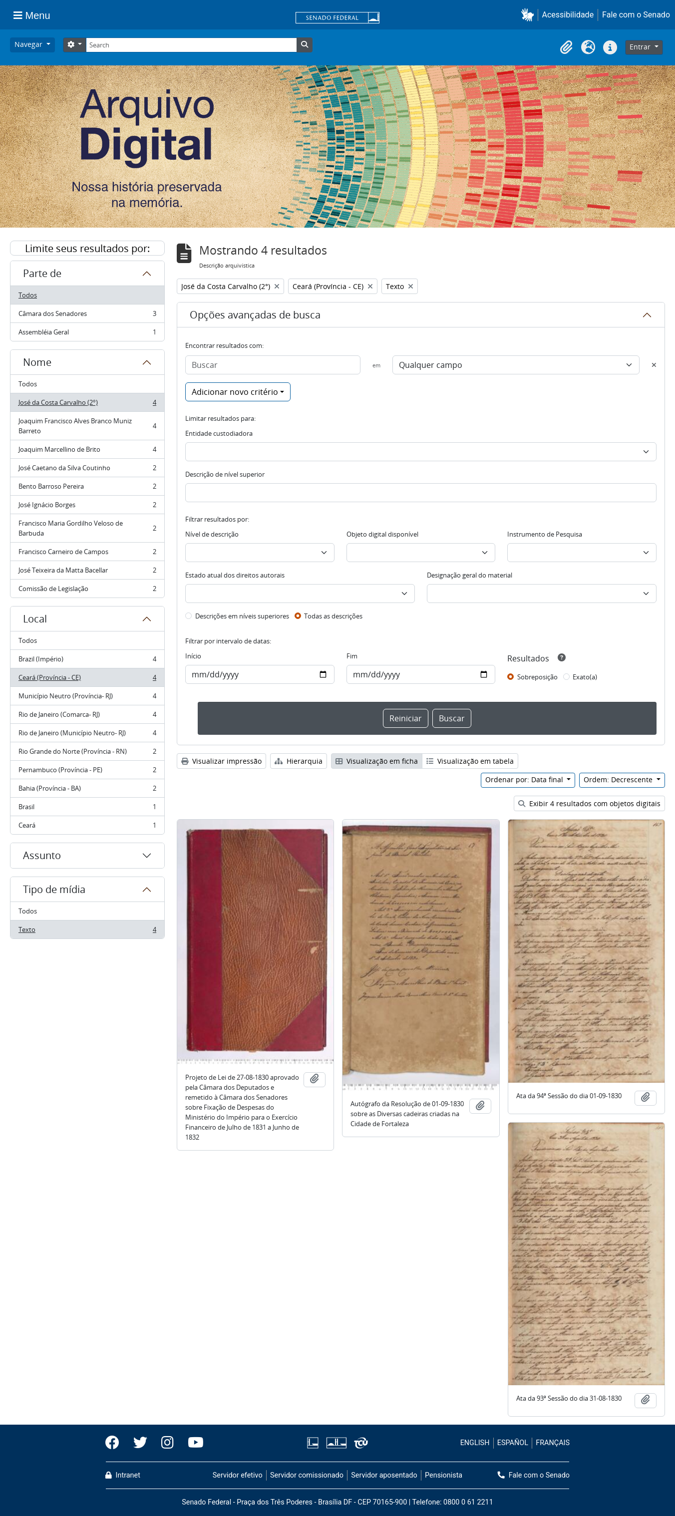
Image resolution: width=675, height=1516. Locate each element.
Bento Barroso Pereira (87, 488)
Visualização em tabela (470, 761)
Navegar (29, 44)
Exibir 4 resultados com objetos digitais (589, 803)
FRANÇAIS (553, 1443)
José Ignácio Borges (87, 507)
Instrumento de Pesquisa (544, 534)
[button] (529, 14)
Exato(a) (585, 676)
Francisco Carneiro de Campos (87, 554)
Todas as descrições (333, 615)
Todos (27, 295)
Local (35, 618)
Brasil (87, 809)
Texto (87, 931)
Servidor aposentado (384, 1475)
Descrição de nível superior (225, 474)
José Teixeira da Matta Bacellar (87, 572)
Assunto (42, 855)
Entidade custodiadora (219, 433)
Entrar (641, 46)
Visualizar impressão (221, 761)
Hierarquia (299, 761)
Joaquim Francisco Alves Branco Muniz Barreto (87, 425)
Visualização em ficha (377, 761)
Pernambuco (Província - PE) (87, 772)
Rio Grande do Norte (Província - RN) (87, 753)
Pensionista (443, 1475)
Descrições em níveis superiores (242, 615)
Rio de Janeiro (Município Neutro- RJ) (87, 735)
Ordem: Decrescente (619, 779)
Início (193, 655)
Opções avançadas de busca (255, 314)
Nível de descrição (212, 534)
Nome (37, 362)
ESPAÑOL (512, 1443)
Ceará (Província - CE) (87, 679)
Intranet (122, 1475)
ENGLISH (475, 1443)
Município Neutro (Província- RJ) (87, 698)
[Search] (191, 44)
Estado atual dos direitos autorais (235, 575)
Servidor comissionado (306, 1475)
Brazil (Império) (87, 661)
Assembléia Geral (87, 334)
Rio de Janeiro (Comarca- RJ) (87, 716)
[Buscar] (272, 364)
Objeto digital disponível (382, 534)
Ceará (87, 827)
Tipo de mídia (54, 889)
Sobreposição (537, 676)
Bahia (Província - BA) (87, 790)
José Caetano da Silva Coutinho (87, 470)
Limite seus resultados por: (87, 248)
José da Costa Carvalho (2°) (87, 404)
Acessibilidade (568, 14)
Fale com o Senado (636, 14)
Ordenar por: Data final (525, 779)
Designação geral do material (469, 575)
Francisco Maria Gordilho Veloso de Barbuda (87, 528)
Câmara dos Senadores (87, 315)
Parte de (42, 273)
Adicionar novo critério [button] (235, 391)
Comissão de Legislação (87, 591)
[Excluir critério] (654, 365)
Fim (351, 655)
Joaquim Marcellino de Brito (87, 451)
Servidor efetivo (238, 1475)
